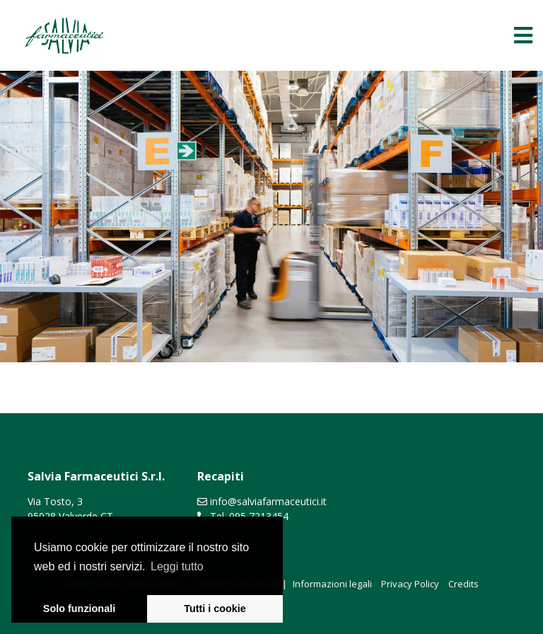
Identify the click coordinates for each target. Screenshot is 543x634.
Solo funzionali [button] (79, 608)
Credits (463, 583)
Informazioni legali (332, 583)
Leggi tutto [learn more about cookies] (177, 566)
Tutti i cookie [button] (215, 608)
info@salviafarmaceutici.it (268, 501)
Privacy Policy (410, 583)
